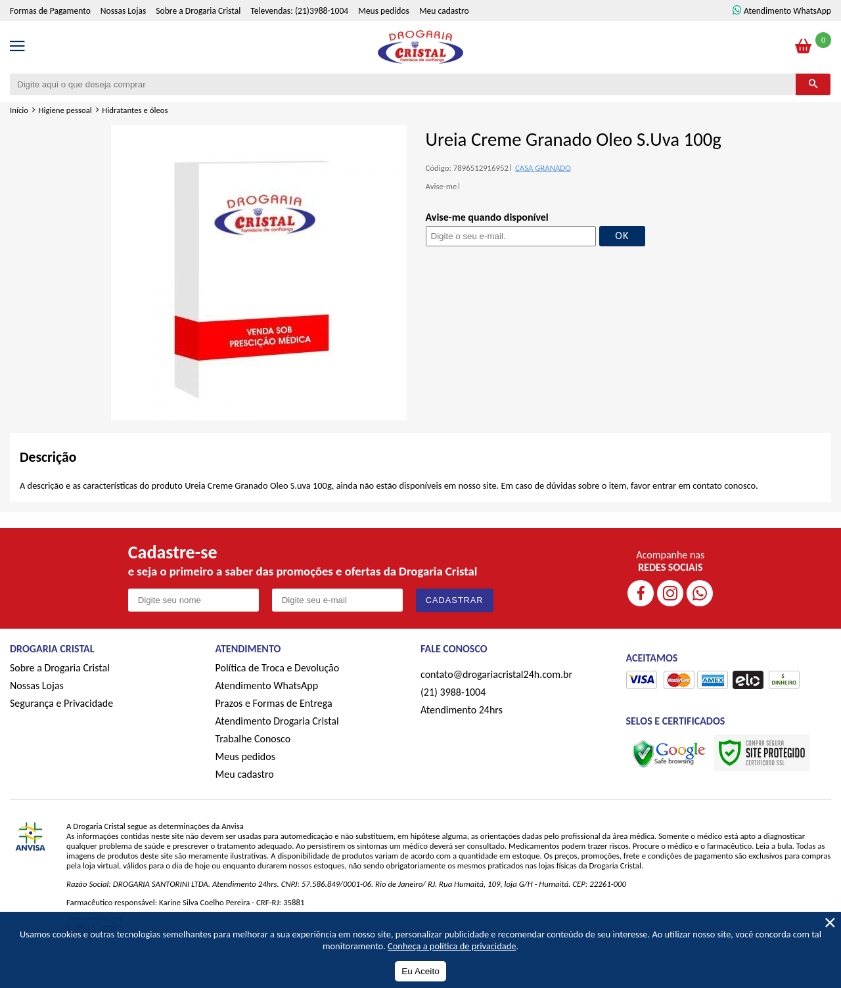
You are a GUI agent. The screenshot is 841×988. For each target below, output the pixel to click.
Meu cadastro (444, 36)
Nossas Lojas (123, 36)
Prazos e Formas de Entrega (274, 729)
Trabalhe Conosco (253, 764)
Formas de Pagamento (50, 36)
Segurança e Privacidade (61, 729)
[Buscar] (813, 109)
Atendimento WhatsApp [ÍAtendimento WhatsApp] (787, 36)
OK (622, 260)
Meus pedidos (383, 36)
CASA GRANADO (543, 193)
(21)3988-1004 (321, 36)
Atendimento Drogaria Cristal (277, 746)
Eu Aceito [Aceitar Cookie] (420, 971)
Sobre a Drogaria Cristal (198, 36)
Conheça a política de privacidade (452, 946)
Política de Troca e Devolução (278, 693)
